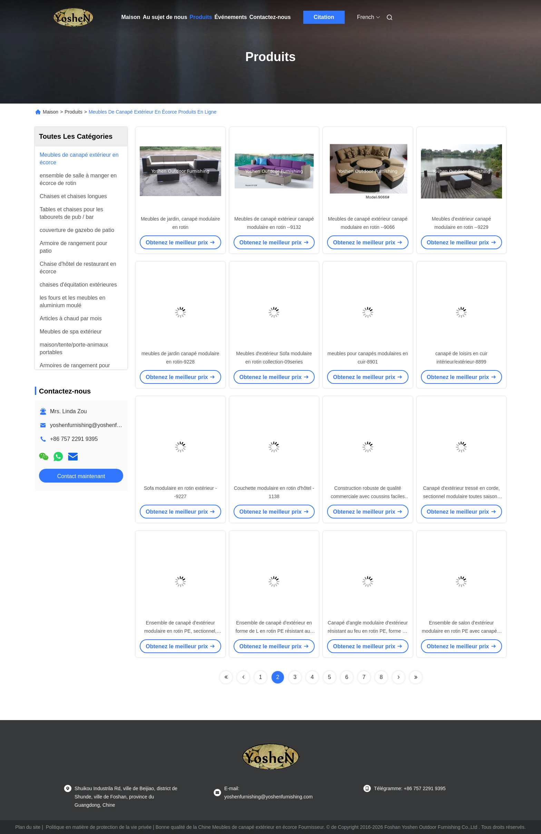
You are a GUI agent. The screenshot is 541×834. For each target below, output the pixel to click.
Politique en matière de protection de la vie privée (99, 827)
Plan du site (27, 827)
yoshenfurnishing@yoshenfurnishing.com (100, 425)
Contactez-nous (270, 17)
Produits (201, 17)
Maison (130, 17)
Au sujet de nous (165, 17)
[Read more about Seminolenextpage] (226, 677)
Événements (230, 17)
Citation (324, 17)
